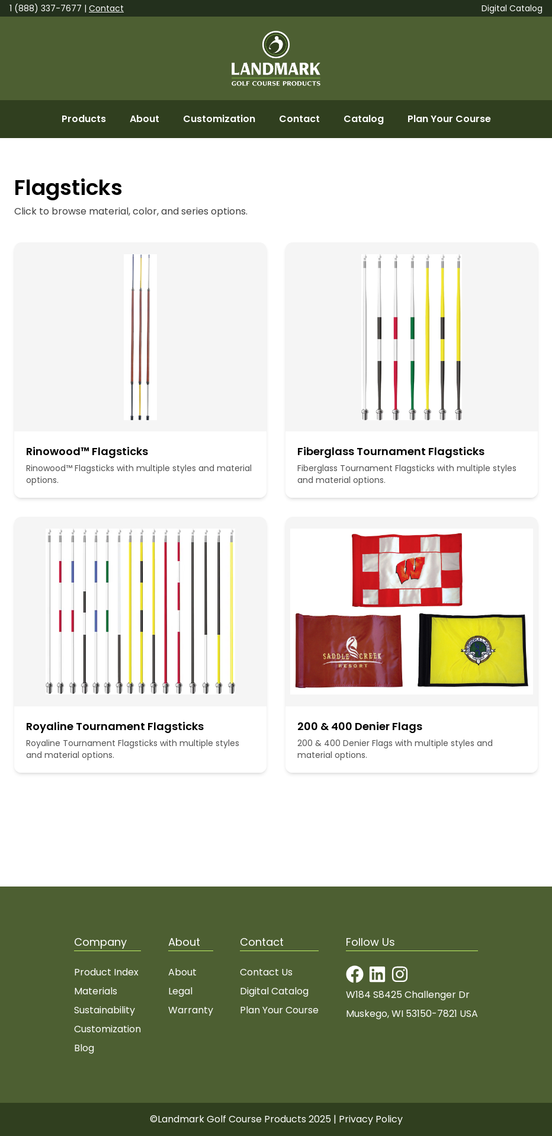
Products (84, 119)
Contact (106, 8)
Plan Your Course (449, 119)
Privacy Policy (371, 1119)
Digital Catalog (512, 8)
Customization (219, 119)
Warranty (190, 1010)
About (144, 119)
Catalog (364, 119)
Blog (84, 1048)
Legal (180, 991)
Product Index (106, 972)
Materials (95, 991)
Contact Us (266, 972)
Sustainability (104, 1010)
